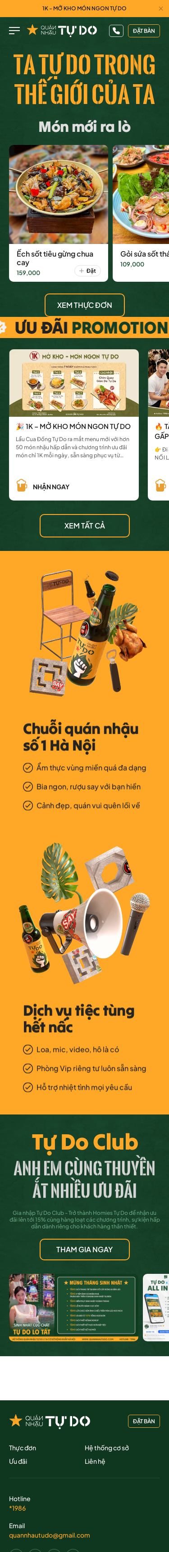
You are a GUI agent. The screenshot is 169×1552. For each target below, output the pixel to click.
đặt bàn (144, 30)
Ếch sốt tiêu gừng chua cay (55, 257)
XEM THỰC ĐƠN (84, 305)
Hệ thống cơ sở (107, 1448)
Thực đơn (22, 1448)
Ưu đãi (18, 1461)
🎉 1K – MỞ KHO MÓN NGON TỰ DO (73, 426)
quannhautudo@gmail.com (49, 1535)
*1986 (17, 1508)
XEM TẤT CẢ (84, 525)
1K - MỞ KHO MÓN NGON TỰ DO (84, 8)
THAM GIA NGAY (84, 1249)
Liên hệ (95, 1461)
